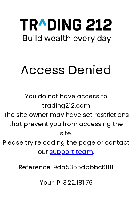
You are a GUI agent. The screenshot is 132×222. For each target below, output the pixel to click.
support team (71, 151)
